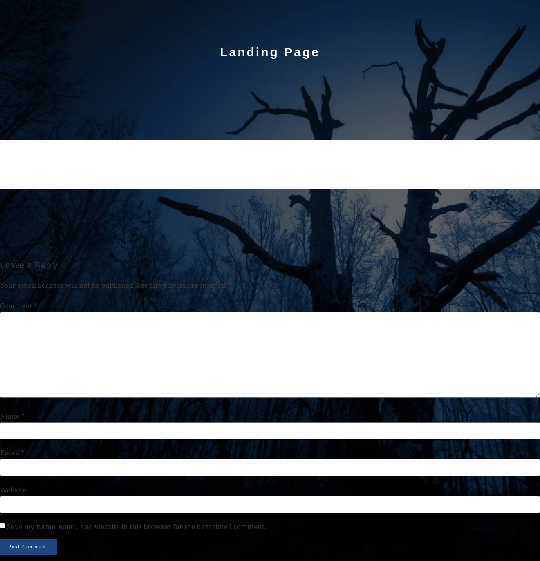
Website (13, 489)
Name (12, 415)
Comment (18, 305)
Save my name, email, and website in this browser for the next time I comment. (136, 526)
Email (12, 452)
